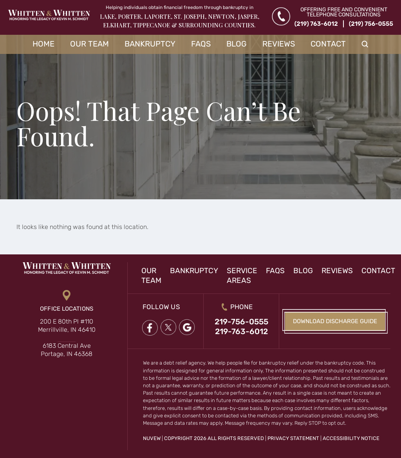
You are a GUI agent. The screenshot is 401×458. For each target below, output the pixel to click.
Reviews (278, 44)
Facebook (149, 327)
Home (43, 44)
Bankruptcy (150, 44)
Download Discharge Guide (335, 321)
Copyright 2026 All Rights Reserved (214, 438)
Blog (236, 44)
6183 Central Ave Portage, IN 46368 (66, 350)
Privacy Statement (293, 438)
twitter (168, 327)
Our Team (89, 44)
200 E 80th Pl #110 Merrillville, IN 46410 (67, 325)
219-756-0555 (241, 322)
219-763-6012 (241, 331)
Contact (328, 44)
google (187, 327)
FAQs (201, 44)
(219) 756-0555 (371, 23)
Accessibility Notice (351, 438)
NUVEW (152, 438)
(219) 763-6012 (316, 23)
